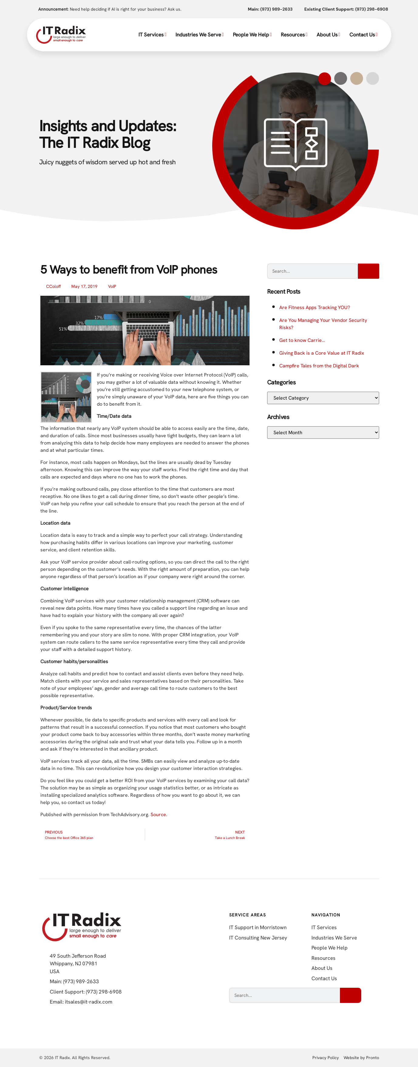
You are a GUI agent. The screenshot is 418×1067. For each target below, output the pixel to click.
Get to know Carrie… (302, 340)
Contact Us (363, 34)
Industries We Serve (199, 34)
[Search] (368, 271)
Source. (159, 814)
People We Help (252, 34)
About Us (328, 34)
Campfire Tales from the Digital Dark (319, 366)
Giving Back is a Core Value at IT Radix (321, 353)
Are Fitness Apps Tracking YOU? (314, 307)
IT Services (152, 34)
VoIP (112, 286)
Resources (294, 34)
